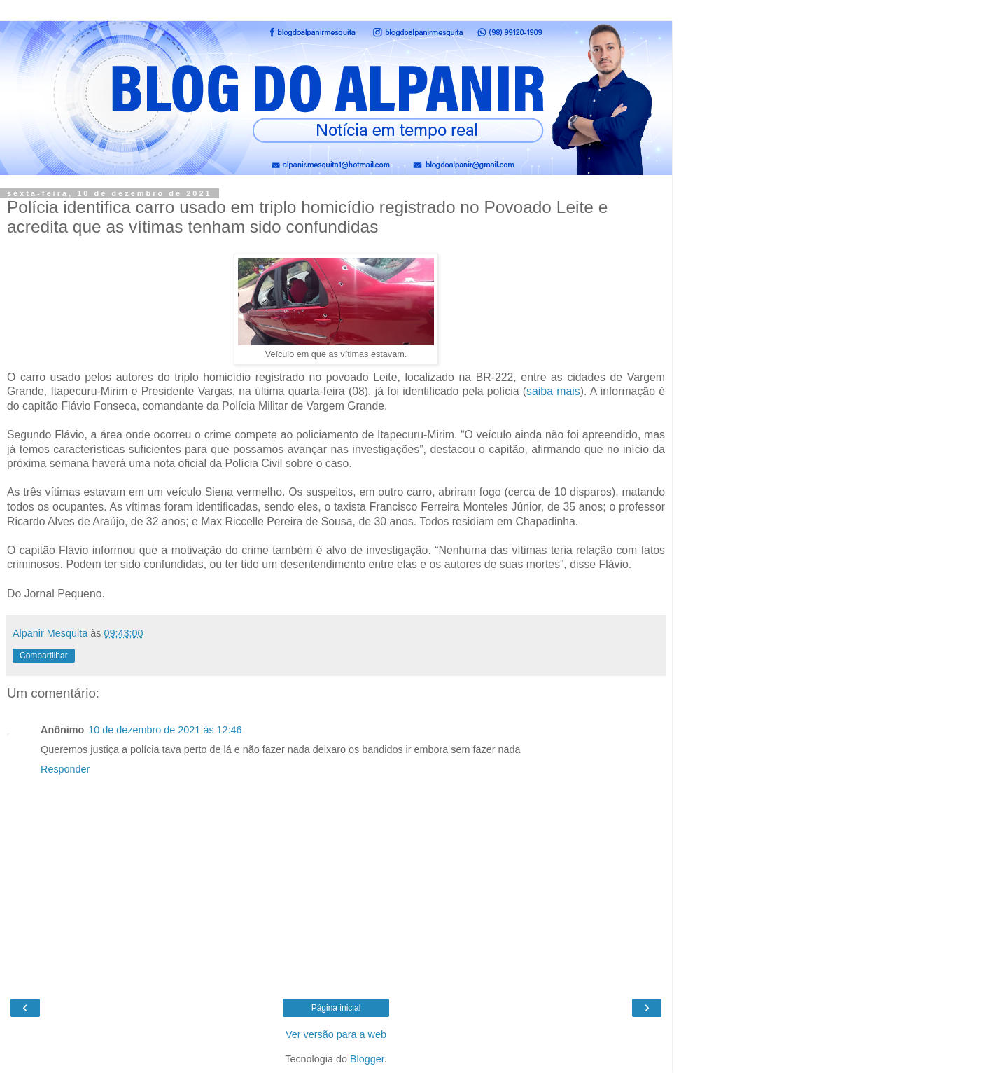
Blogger (367, 1059)
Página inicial (336, 1008)
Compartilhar (44, 655)
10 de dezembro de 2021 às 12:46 (164, 729)
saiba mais (553, 391)
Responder (65, 769)
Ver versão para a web (336, 1034)
